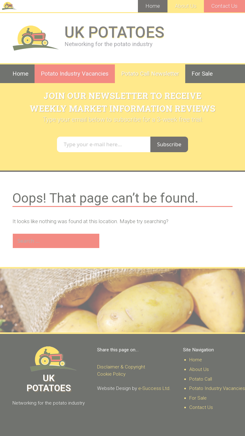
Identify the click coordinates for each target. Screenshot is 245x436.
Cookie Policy (111, 374)
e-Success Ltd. (154, 388)
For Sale (202, 73)
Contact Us (224, 6)
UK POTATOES (114, 32)
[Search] (110, 240)
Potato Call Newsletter (150, 73)
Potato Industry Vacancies (75, 73)
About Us (185, 6)
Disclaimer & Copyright (121, 367)
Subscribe (169, 144)
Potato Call (200, 379)
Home (152, 6)
